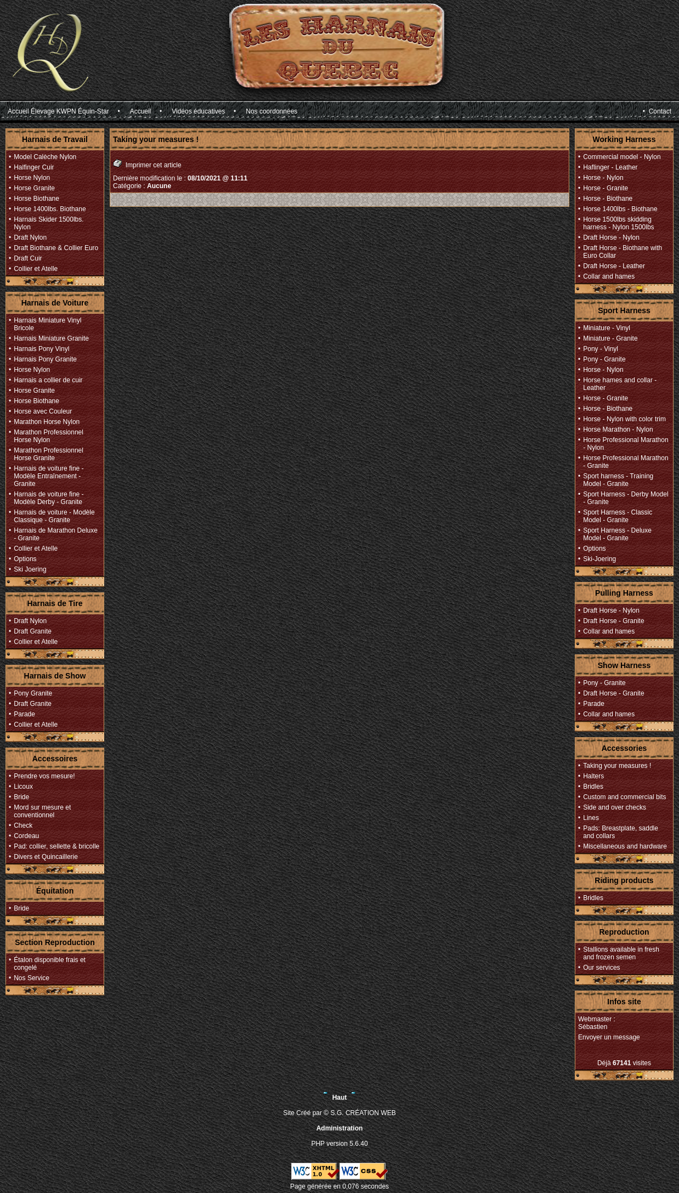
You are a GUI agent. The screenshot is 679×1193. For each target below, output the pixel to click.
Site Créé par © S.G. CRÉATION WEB (339, 1113)
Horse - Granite (605, 188)
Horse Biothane (36, 198)
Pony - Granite (604, 359)
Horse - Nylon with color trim (624, 419)
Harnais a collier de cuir (48, 380)
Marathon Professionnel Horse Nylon (48, 436)
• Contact (657, 111)
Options (25, 559)
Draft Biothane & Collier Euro (56, 248)
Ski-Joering (599, 559)
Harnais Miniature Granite (51, 338)
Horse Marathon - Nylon (618, 429)
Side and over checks (614, 807)
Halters (593, 776)
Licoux (23, 786)
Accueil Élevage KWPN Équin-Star (58, 111)
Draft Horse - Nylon (611, 237)
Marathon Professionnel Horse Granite (48, 454)
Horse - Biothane (607, 198)
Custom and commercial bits (624, 797)
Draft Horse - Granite (613, 621)
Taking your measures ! (617, 766)
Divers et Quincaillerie (46, 857)
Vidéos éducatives (198, 111)
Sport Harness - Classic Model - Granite (617, 516)
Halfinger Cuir (34, 167)
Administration (339, 1128)
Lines (591, 818)
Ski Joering (30, 569)
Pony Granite (33, 693)
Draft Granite (33, 631)
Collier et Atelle (36, 269)
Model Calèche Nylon (45, 157)
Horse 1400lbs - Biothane (620, 209)
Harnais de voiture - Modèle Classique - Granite (54, 516)
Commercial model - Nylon (621, 157)
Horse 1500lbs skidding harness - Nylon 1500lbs (618, 223)
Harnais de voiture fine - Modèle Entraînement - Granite (48, 476)
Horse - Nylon (603, 178)
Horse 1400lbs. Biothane (50, 209)
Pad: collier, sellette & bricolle (56, 846)
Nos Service (31, 978)
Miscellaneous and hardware (625, 846)
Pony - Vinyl (600, 349)
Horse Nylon (32, 178)
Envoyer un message (609, 1037)
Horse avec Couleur (43, 411)
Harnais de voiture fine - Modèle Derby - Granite (48, 498)
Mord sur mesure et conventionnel (42, 811)
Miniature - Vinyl (606, 328)
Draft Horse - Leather (614, 266)
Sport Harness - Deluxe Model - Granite (617, 534)
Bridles (593, 786)
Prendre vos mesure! (44, 776)
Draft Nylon (30, 237)
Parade (24, 714)
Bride (21, 797)
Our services (601, 967)
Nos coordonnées (271, 111)
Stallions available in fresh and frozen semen (621, 953)
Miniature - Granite (610, 338)
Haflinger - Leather (610, 167)
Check (23, 825)
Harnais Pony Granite (45, 359)
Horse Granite (34, 188)
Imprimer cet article (147, 164)
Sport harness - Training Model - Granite (618, 480)
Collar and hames (609, 276)
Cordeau (26, 836)
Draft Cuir (28, 258)
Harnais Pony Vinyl (41, 349)
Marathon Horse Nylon (47, 422)
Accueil (140, 111)
